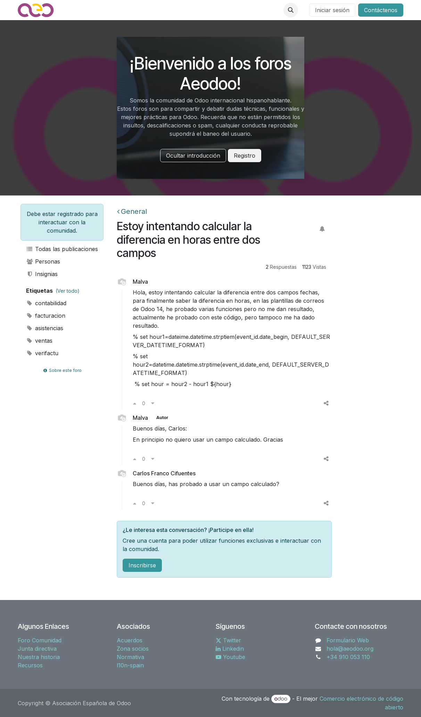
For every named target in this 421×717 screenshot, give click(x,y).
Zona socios (133, 648)
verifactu (42, 353)
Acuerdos (129, 640)
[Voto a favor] (134, 403)
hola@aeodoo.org (350, 648)
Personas (43, 261)
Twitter (228, 640)
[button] (290, 10)
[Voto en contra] (152, 403)
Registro (244, 155)
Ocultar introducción (193, 155)
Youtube (230, 656)
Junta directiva (37, 648)
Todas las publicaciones (62, 248)
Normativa (130, 656)
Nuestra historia (39, 656)
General (132, 211)
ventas (39, 340)
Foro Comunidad (39, 640)
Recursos (30, 665)
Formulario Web (348, 640)
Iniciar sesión (332, 10)
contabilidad (46, 303)
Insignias (42, 273)
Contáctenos (380, 10)
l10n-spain (130, 665)
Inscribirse (142, 565)
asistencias (44, 328)
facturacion (45, 315)
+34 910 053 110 (348, 656)
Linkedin (230, 648)
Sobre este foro (61, 370)
